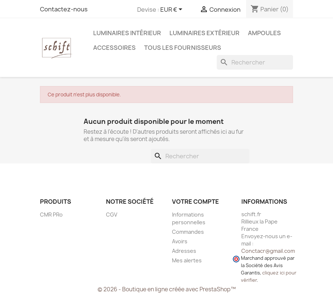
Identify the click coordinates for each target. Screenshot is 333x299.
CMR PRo (51, 214)
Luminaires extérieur (204, 33)
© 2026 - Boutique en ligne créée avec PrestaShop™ (167, 289)
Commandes (188, 231)
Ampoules (264, 33)
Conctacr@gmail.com (268, 250)
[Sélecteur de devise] (172, 9)
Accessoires (114, 48)
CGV (111, 214)
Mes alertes (187, 260)
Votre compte (195, 202)
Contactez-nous (64, 9)
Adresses (184, 250)
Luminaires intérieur (127, 33)
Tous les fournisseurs (182, 48)
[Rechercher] (255, 62)
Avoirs (179, 241)
